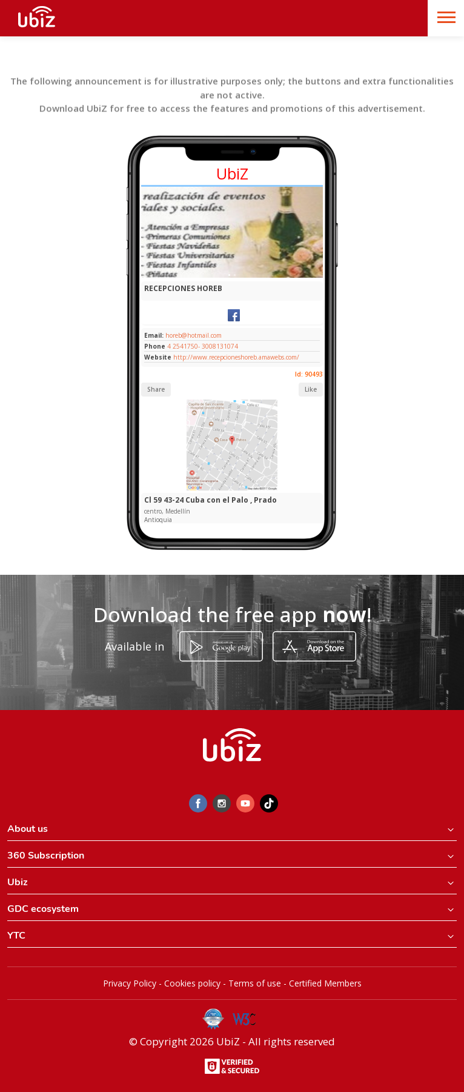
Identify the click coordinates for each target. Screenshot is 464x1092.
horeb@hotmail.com (193, 335)
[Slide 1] (229, 275)
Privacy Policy (129, 983)
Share (156, 389)
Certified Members (325, 983)
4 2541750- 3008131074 (202, 346)
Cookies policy (192, 983)
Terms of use (254, 983)
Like (311, 389)
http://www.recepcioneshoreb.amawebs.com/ (236, 357)
